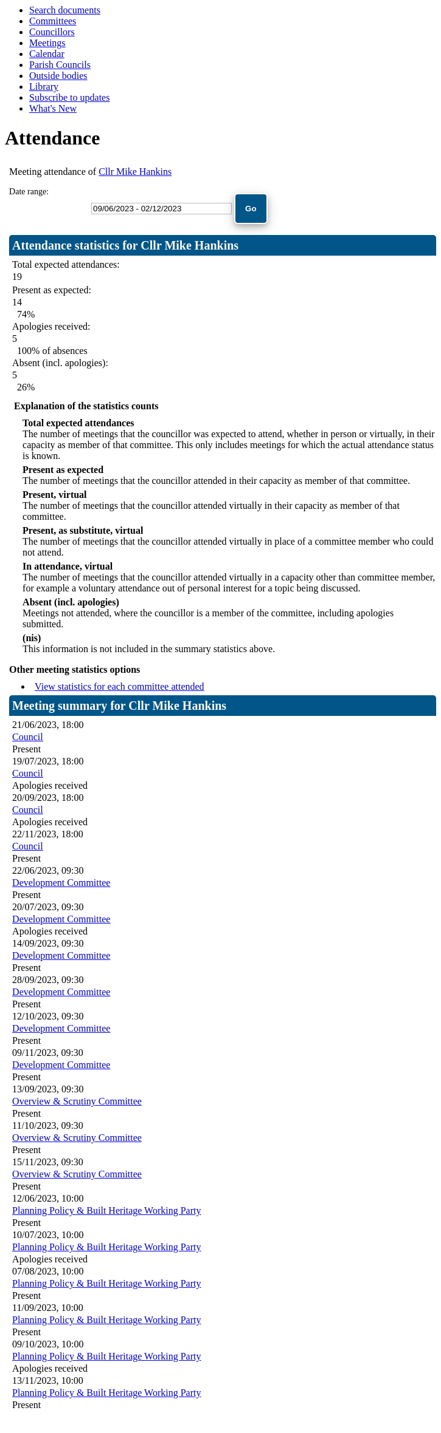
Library (43, 86)
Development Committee (61, 882)
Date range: (29, 191)
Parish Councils (60, 65)
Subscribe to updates (69, 97)
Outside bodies (58, 75)
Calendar (46, 54)
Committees (52, 21)
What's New (53, 108)
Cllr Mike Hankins (135, 171)
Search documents (64, 10)
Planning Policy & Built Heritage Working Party (106, 1210)
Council (27, 737)
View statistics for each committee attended (119, 686)
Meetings (47, 43)
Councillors (52, 32)
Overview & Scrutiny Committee (77, 1101)
